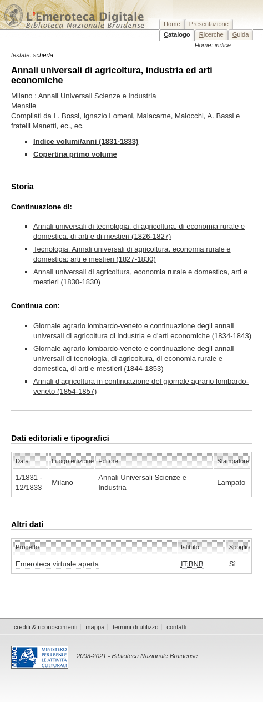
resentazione (209, 24)
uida (240, 34)
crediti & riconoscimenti (46, 627)
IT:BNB (192, 564)
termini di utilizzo (135, 627)
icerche (211, 34)
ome (172, 24)
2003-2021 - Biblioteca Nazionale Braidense (137, 656)
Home (203, 45)
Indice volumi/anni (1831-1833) (85, 141)
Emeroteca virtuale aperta (57, 564)
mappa (94, 627)
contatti (176, 627)
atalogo (177, 34)
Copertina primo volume (75, 154)
